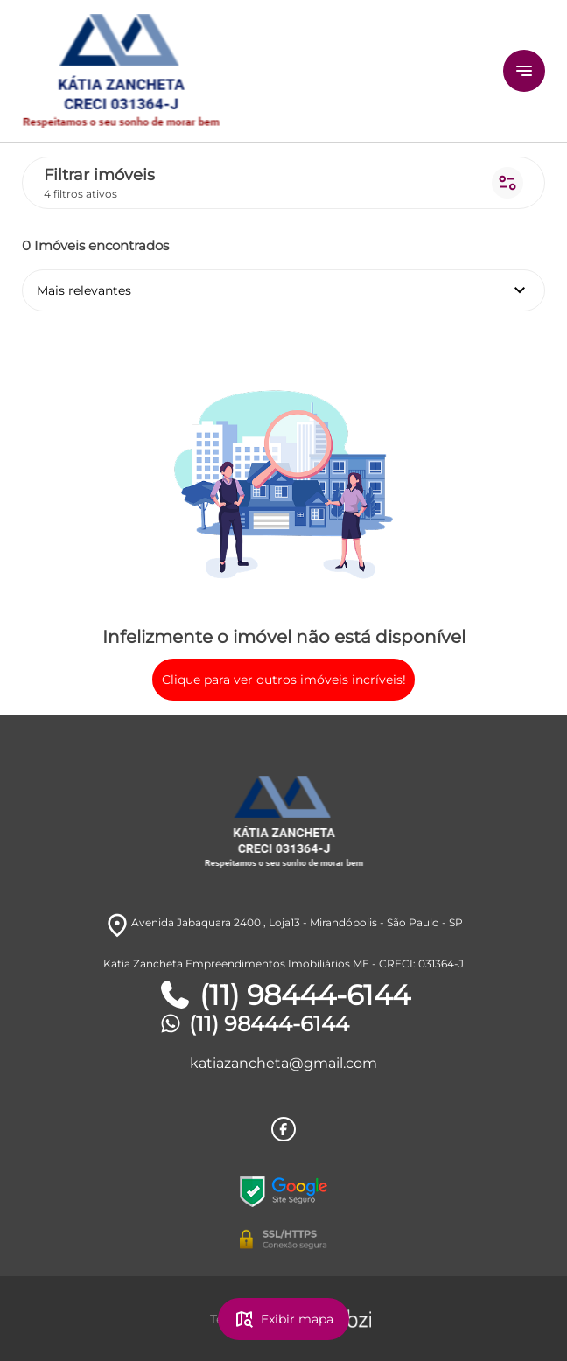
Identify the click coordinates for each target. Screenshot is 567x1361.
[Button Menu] (524, 71)
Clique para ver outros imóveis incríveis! (284, 679)
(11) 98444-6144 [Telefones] (284, 995)
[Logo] (218, 71)
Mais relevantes (283, 290)
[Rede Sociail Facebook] (283, 1129)
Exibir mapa (283, 1319)
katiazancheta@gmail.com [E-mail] (283, 1063)
